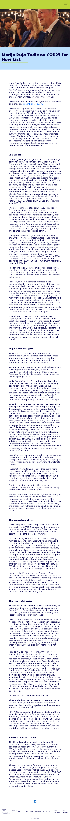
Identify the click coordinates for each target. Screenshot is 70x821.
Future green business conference (6, 811)
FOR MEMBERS (57, 811)
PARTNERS (29, 811)
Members (38, 811)
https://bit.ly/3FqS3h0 (32, 104)
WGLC (50, 811)
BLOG (45, 811)
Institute (21, 811)
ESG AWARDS (65, 811)
